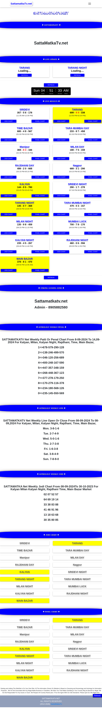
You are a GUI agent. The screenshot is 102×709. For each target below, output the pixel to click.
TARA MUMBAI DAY (77, 550)
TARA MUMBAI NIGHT (77, 579)
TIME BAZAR (24, 550)
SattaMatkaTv (56, 704)
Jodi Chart (8, 121)
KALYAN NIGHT (24, 593)
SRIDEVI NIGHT (77, 571)
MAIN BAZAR (25, 600)
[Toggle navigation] (90, 4)
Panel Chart (40, 121)
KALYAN (25, 571)
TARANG (77, 543)
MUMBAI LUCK (77, 586)
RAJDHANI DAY (24, 564)
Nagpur (77, 564)
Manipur (25, 557)
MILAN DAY (77, 557)
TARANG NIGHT (24, 579)
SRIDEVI (25, 543)
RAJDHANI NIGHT (77, 593)
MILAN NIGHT (24, 586)
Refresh (97, 696)
